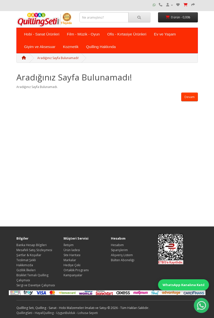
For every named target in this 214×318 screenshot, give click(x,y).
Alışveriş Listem (122, 255)
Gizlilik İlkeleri (26, 270)
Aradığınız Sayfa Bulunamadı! (58, 58)
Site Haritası (72, 255)
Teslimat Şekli (26, 260)
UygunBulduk (65, 313)
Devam (190, 97)
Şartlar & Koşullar (28, 255)
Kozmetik (71, 46)
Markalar (70, 260)
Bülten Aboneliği (122, 260)
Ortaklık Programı (76, 270)
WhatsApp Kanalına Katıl (183, 285)
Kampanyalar (73, 275)
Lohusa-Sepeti (88, 313)
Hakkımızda (24, 265)
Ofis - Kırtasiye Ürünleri (126, 34)
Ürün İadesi (72, 250)
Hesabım (117, 245)
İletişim (69, 245)
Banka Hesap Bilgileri (31, 245)
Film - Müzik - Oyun (83, 34)
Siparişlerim (119, 250)
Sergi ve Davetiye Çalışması (35, 285)
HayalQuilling (44, 313)
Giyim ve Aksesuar (39, 46)
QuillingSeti (24, 313)
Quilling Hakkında (101, 46)
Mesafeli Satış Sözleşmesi (34, 250)
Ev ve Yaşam (165, 34)
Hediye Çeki (72, 265)
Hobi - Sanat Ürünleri (41, 34)
